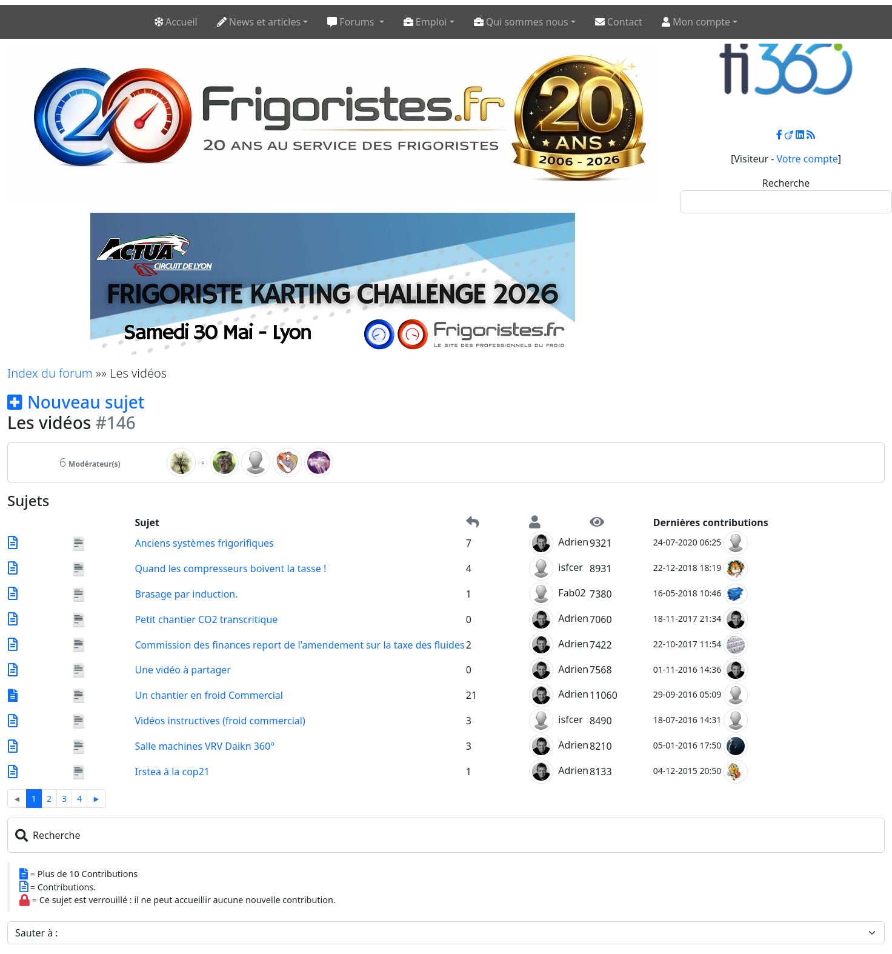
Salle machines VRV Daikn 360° (205, 746)
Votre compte (807, 158)
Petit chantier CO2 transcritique (206, 619)
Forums (351, 21)
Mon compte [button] (696, 21)
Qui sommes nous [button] (521, 21)
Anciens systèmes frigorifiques (204, 543)
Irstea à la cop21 (172, 771)
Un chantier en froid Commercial (208, 695)
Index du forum (50, 373)
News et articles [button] (259, 21)
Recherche (786, 183)
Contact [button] (618, 21)
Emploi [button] (425, 21)
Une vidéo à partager (183, 669)
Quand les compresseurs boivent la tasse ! (230, 568)
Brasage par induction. (186, 594)
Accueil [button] (176, 21)
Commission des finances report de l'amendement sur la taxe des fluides (299, 645)
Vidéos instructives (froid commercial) (220, 720)
